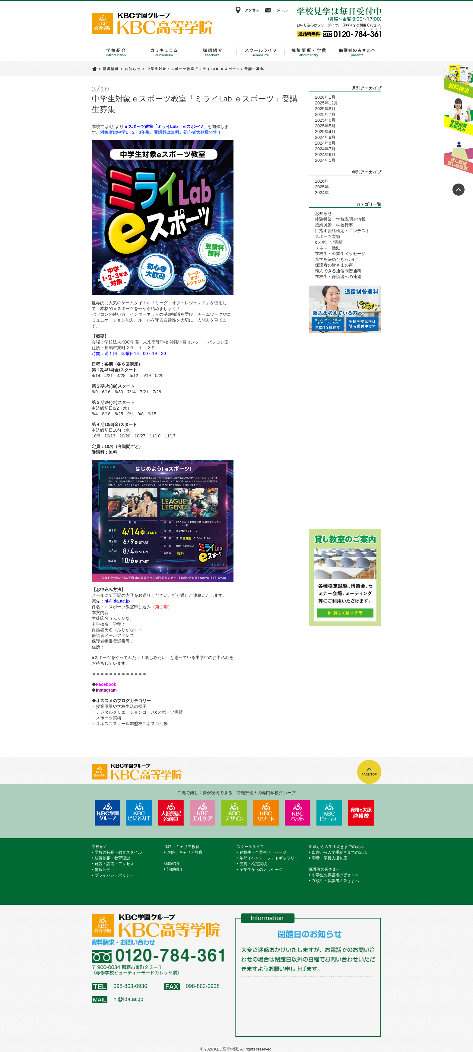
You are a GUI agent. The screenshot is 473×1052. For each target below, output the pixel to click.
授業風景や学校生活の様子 (121, 706)
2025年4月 (325, 131)
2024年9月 (325, 137)
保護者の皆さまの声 (334, 265)
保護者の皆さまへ (357, 52)
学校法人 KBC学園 (107, 813)
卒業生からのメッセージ (261, 869)
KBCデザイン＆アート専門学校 (234, 813)
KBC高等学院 (152, 23)
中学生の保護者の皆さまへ (335, 875)
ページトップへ (458, 190)
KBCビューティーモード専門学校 (329, 813)
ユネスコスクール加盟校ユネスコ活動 (132, 723)
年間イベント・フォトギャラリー (269, 858)
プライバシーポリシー (114, 875)
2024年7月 (325, 148)
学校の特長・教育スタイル (118, 852)
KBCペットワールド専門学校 (297, 813)
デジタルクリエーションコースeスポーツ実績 (139, 712)
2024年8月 (325, 143)
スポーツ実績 (108, 717)
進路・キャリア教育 (164, 52)
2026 (320, 181)
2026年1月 (325, 97)
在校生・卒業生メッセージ (340, 253)
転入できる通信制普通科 (338, 270)
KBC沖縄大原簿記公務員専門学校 (171, 813)
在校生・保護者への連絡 (338, 276)
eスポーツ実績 (329, 242)
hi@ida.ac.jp (128, 999)
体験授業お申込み (458, 117)
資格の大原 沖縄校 (361, 813)
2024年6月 (325, 154)
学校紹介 (116, 52)
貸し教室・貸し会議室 (458, 155)
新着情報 (111, 69)
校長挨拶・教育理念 (112, 858)
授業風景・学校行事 (334, 224)
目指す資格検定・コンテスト (342, 230)
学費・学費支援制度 (329, 858)
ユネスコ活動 (327, 247)
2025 (320, 186)
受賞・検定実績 (253, 864)
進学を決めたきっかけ (336, 259)
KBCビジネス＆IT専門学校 (139, 813)
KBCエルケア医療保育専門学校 (202, 813)
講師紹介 (212, 52)
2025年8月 (325, 108)
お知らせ (133, 69)
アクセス (247, 10)
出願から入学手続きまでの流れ (309, 52)
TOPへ (369, 772)
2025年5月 (325, 125)
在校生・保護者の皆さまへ (335, 880)
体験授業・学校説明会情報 (340, 219)
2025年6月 (325, 120)
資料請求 (458, 79)
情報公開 (102, 869)
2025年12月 (326, 103)
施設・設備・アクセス (114, 864)
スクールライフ (261, 52)
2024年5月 (325, 160)
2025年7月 (325, 114)
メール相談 (277, 10)
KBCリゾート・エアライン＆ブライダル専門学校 (266, 813)
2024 (320, 192)
